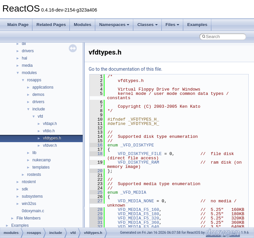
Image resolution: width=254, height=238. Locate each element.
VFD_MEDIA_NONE (136, 201)
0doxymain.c (33, 211)
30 (96, 218)
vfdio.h (49, 131)
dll (24, 43)
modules (29, 72)
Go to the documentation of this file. (125, 69)
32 (96, 227)
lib (34, 152)
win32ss (29, 203)
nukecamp (41, 160)
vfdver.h (50, 145)
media (27, 65)
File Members (29, 218)
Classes (147, 24)
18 (96, 154)
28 (96, 210)
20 (96, 171)
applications (42, 87)
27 (96, 201)
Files (173, 24)
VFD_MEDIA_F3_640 (138, 227)
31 (96, 222)
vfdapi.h (50, 123)
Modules (82, 24)
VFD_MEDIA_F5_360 (138, 222)
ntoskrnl (29, 181)
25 (96, 192)
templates (41, 167)
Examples (197, 24)
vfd (40, 116)
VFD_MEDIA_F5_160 (138, 210)
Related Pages (51, 24)
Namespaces (114, 24)
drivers (28, 51)
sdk (25, 189)
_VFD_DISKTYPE (137, 145)
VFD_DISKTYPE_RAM (138, 162)
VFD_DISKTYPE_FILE (140, 154)
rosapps (34, 80)
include (38, 109)
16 (96, 145)
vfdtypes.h (52, 138)
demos (38, 94)
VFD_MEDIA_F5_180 (138, 214)
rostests (34, 174)
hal (24, 58)
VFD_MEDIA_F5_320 (138, 218)
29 (96, 214)
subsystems (32, 196)
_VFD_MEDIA (133, 192)
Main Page (17, 24)
